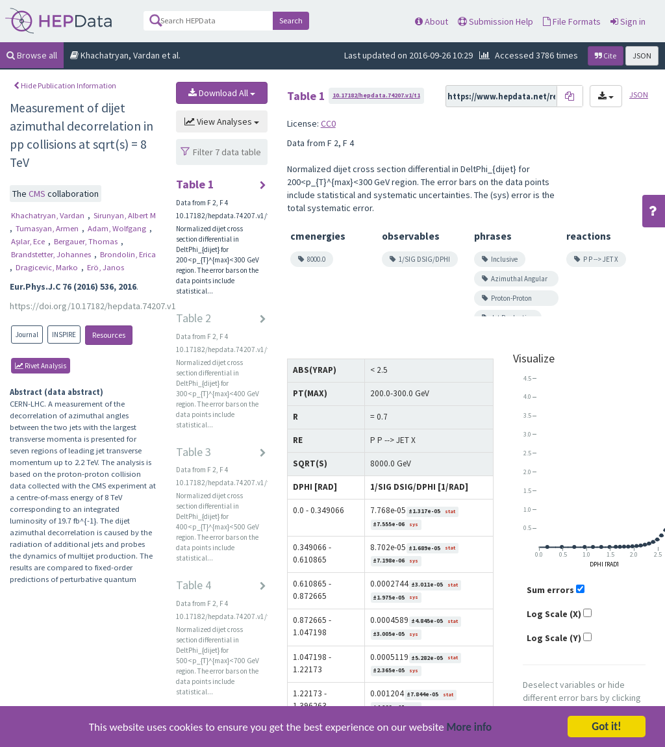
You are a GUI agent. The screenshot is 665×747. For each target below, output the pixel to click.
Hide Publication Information (65, 85)
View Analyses (221, 121)
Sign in (628, 21)
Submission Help (495, 21)
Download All (221, 93)
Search (291, 20)
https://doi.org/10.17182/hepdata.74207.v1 (93, 306)
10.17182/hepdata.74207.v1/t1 (376, 95)
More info (469, 730)
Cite (605, 55)
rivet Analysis (40, 365)
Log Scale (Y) (554, 638)
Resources (108, 335)
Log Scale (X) (554, 614)
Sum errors (550, 590)
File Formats (572, 21)
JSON (642, 55)
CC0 (328, 123)
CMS (38, 193)
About (431, 21)
